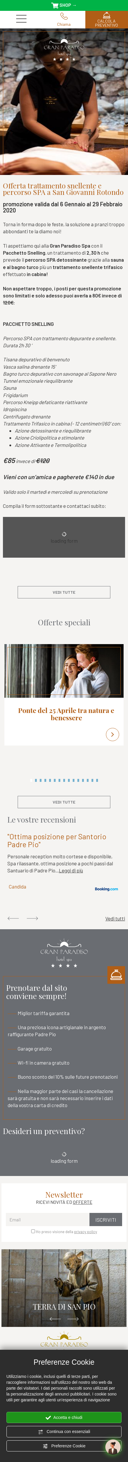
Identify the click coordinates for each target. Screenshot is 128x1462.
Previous (13, 918)
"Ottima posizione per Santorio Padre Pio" (56, 840)
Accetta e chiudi (64, 1417)
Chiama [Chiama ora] (64, 20)
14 (92, 780)
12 (83, 780)
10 (73, 780)
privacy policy (85, 1231)
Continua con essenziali (64, 1431)
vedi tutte (64, 592)
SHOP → (64, 5)
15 (97, 780)
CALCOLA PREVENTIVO (107, 20)
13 (88, 780)
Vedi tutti (115, 918)
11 (78, 780)
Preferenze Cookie (64, 1446)
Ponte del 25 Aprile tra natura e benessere (66, 714)
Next (32, 918)
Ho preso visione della (66, 1231)
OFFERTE (82, 1202)
